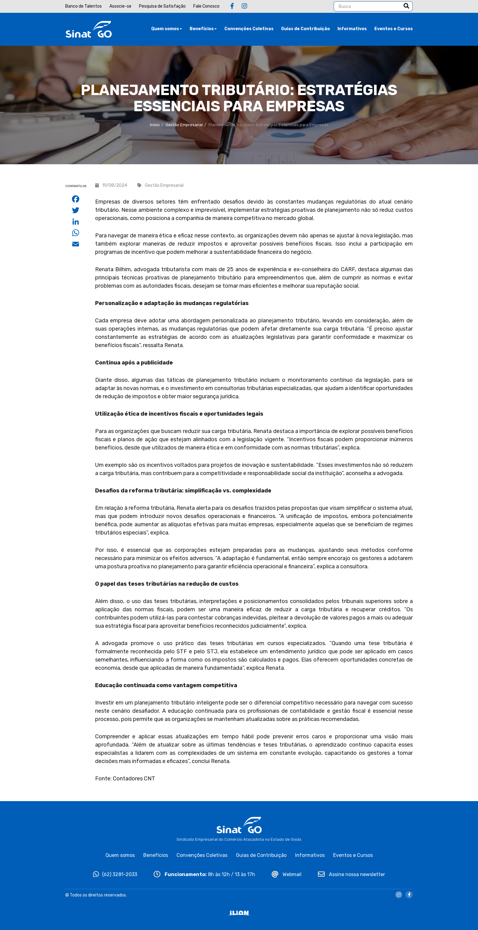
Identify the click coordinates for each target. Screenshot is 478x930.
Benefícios (203, 28)
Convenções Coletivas (248, 28)
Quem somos (166, 28)
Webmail (286, 874)
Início (155, 124)
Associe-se (120, 6)
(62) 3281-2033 (115, 874)
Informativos (352, 28)
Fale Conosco (206, 6)
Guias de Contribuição (305, 28)
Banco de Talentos (83, 6)
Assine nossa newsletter (351, 874)
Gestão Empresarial (184, 124)
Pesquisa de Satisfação (162, 6)
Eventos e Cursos (393, 28)
